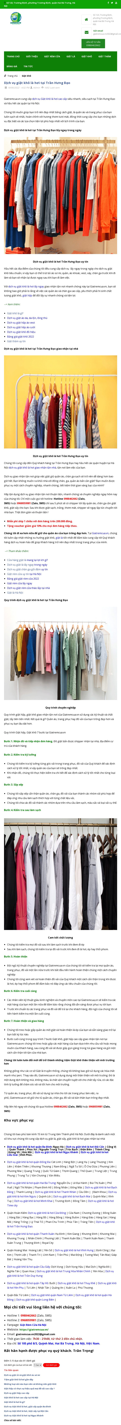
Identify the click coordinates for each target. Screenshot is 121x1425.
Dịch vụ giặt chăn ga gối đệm (24, 569)
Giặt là (70, 56)
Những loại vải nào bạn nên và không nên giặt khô (30, 1384)
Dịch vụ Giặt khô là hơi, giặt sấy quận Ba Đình (27, 1406)
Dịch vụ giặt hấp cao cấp (16, 1393)
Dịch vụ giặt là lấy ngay (20, 564)
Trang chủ (13, 56)
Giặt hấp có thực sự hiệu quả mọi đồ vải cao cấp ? (29, 1388)
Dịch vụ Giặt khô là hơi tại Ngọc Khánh (24, 1415)
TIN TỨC (28, 66)
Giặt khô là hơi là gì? (14, 1402)
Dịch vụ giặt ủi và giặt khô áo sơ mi (22, 1375)
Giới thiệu (32, 56)
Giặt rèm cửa (52, 56)
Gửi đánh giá (51, 1365)
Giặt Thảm (104, 56)
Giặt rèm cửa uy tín (18, 574)
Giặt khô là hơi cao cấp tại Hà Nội (21, 1397)
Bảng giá (12, 66)
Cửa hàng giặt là (17, 560)
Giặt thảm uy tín (16, 341)
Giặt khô (86, 56)
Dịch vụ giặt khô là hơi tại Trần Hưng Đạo (37, 83)
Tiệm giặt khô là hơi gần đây (18, 1379)
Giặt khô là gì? (15, 313)
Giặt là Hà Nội (15, 592)
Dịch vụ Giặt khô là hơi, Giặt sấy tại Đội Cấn (26, 1411)
